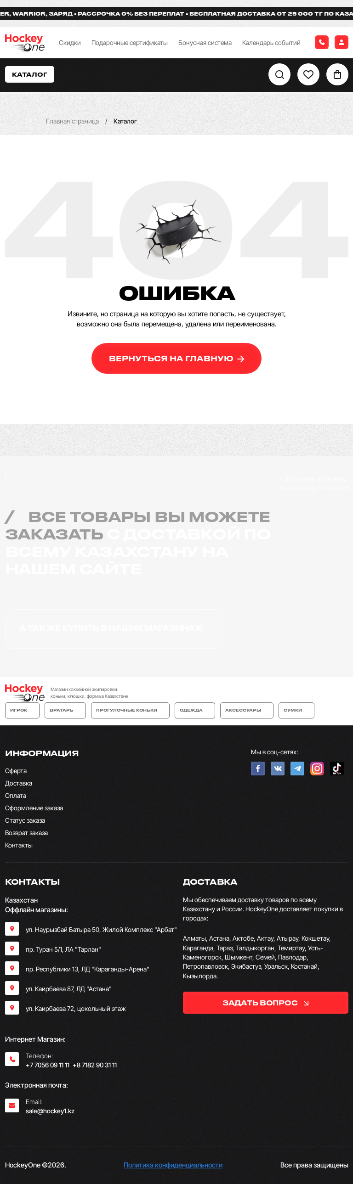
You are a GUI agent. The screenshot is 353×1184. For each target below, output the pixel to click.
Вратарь (65, 710)
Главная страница (72, 121)
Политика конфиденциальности (173, 1165)
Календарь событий (271, 42)
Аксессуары (246, 710)
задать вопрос (265, 1003)
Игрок (22, 710)
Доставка (18, 783)
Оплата (15, 795)
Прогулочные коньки (130, 710)
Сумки (296, 710)
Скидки (70, 42)
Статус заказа (25, 820)
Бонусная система (205, 42)
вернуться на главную (177, 358)
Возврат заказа (26, 832)
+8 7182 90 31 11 (95, 1065)
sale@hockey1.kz (50, 1111)
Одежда (195, 710)
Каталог (29, 74)
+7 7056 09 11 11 (47, 1065)
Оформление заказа (34, 808)
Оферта (16, 770)
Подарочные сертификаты (129, 42)
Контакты (19, 845)
